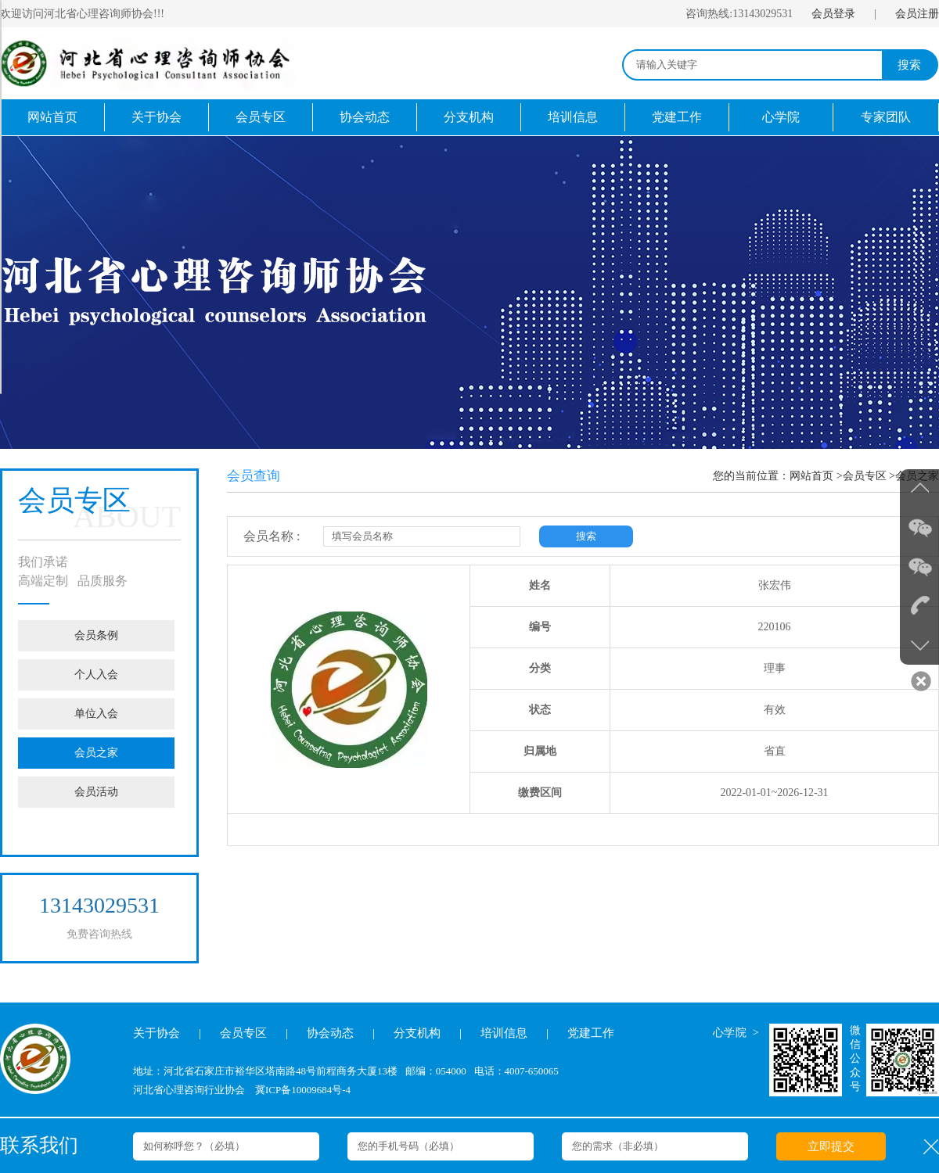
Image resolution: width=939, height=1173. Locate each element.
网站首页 (52, 117)
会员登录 (833, 14)
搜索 (909, 65)
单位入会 (96, 713)
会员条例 (96, 635)
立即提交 (831, 1146)
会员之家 (96, 753)
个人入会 (96, 674)
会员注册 (917, 14)
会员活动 (96, 792)
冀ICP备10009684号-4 (303, 1090)
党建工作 (677, 117)
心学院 (781, 117)
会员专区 (261, 117)
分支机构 (469, 117)
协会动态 (365, 117)
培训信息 (573, 117)
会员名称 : (271, 536)
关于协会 (156, 117)
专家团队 (886, 117)
